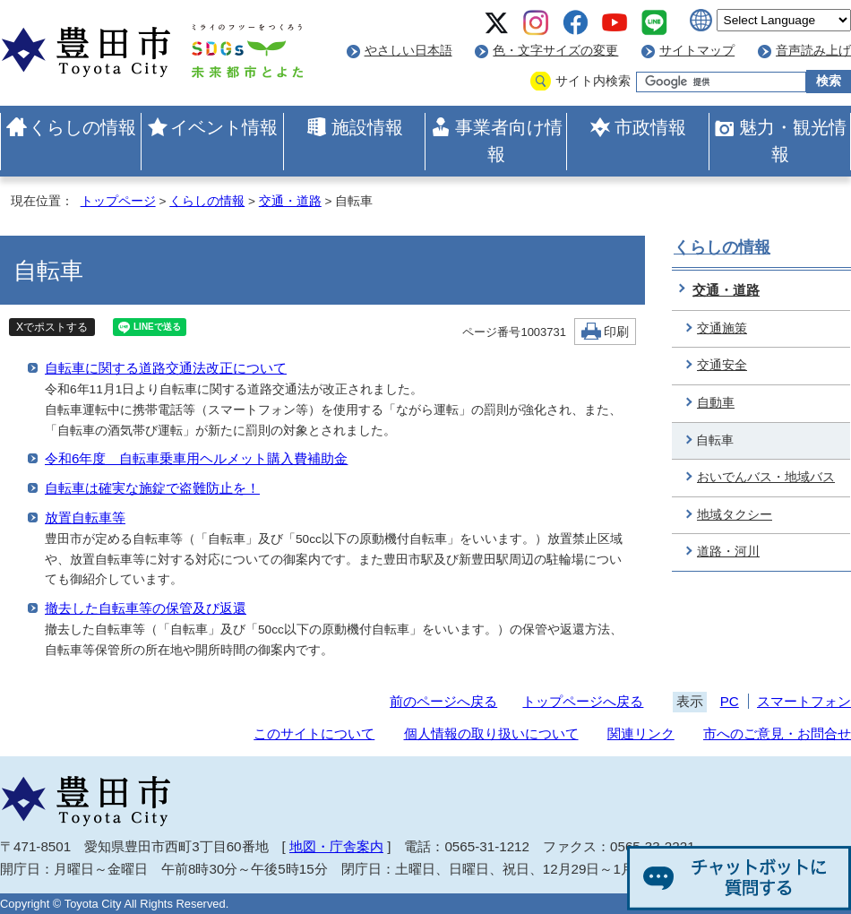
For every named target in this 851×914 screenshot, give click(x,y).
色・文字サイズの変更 (555, 50)
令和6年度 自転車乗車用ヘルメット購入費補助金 (196, 458)
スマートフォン (804, 701)
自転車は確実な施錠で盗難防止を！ (152, 488)
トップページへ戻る (582, 701)
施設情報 (367, 127)
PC (729, 701)
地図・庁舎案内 (336, 846)
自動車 (716, 403)
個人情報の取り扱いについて (491, 733)
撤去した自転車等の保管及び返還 (145, 608)
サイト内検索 (593, 81)
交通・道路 (290, 201)
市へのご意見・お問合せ (777, 733)
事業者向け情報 (509, 140)
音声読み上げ (813, 50)
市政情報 (650, 127)
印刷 (616, 332)
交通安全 (722, 365)
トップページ (118, 201)
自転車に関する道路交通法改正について (166, 367)
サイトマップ (697, 50)
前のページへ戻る (443, 701)
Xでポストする (52, 327)
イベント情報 (224, 127)
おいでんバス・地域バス (766, 477)
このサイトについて (314, 733)
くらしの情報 (82, 127)
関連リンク (641, 733)
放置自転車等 (85, 517)
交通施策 (722, 328)
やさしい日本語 (408, 50)
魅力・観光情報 (793, 140)
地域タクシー (734, 515)
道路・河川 (728, 551)
